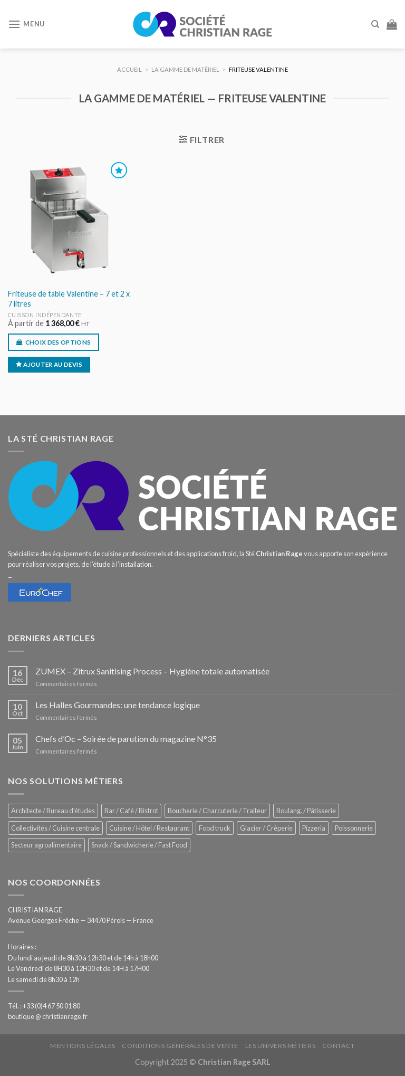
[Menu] (26, 24)
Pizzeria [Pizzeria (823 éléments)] (313, 828)
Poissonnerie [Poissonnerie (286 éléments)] (354, 828)
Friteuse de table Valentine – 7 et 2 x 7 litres (69, 298)
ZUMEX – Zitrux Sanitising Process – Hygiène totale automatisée (152, 671)
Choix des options (58, 342)
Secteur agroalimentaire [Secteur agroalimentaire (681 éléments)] (46, 845)
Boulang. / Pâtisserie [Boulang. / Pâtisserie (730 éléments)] (306, 810)
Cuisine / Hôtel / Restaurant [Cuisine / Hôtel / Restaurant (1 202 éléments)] (149, 828)
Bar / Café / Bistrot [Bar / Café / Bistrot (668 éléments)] (131, 810)
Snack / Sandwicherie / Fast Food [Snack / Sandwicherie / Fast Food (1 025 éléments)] (139, 845)
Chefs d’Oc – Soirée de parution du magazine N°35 (126, 739)
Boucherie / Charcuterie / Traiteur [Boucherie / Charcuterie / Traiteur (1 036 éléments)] (217, 810)
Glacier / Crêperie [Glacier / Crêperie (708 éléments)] (266, 828)
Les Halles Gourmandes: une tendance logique (117, 705)
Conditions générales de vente (180, 1046)
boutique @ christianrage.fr (48, 1016)
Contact (338, 1046)
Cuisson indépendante (45, 314)
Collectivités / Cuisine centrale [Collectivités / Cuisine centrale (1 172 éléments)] (55, 828)
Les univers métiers (280, 1046)
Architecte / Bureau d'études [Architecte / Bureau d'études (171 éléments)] (53, 810)
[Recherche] (375, 24)
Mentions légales (82, 1046)
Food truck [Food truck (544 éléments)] (214, 828)
